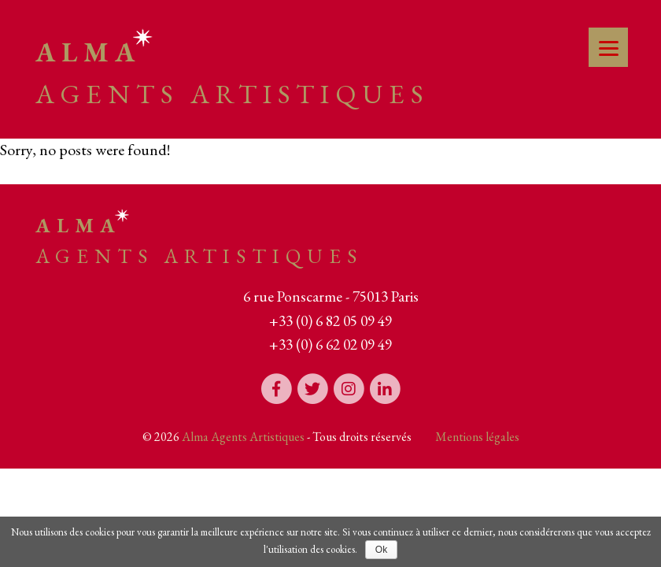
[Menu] (608, 47)
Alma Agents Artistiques (243, 436)
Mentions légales (477, 436)
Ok (381, 549)
